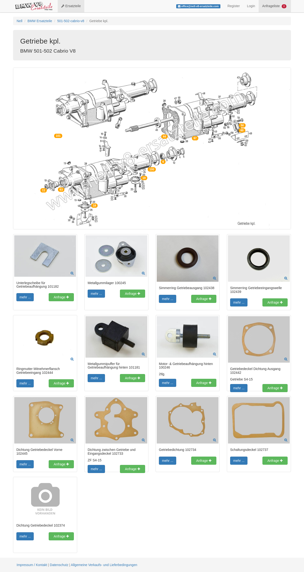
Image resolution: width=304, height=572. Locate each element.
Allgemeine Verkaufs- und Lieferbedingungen (104, 565)
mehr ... (25, 297)
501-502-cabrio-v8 (70, 21)
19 (144, 178)
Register (234, 6)
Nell (19, 21)
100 (151, 169)
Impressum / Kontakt (32, 565)
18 (94, 205)
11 (43, 190)
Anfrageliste (274, 6)
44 (164, 136)
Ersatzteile (71, 6)
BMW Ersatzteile (40, 21)
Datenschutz (59, 565)
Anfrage (61, 297)
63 (61, 189)
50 (242, 125)
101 (58, 136)
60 (241, 130)
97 (195, 138)
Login (251, 6)
